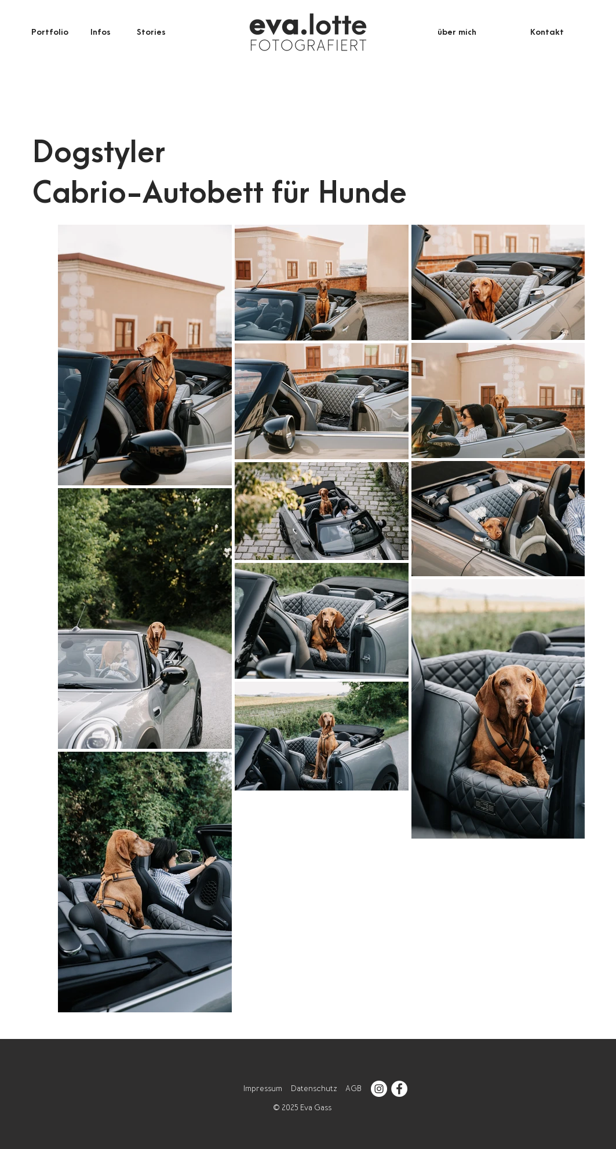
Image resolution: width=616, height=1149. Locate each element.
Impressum (262, 1088)
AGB (353, 1088)
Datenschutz (314, 1088)
